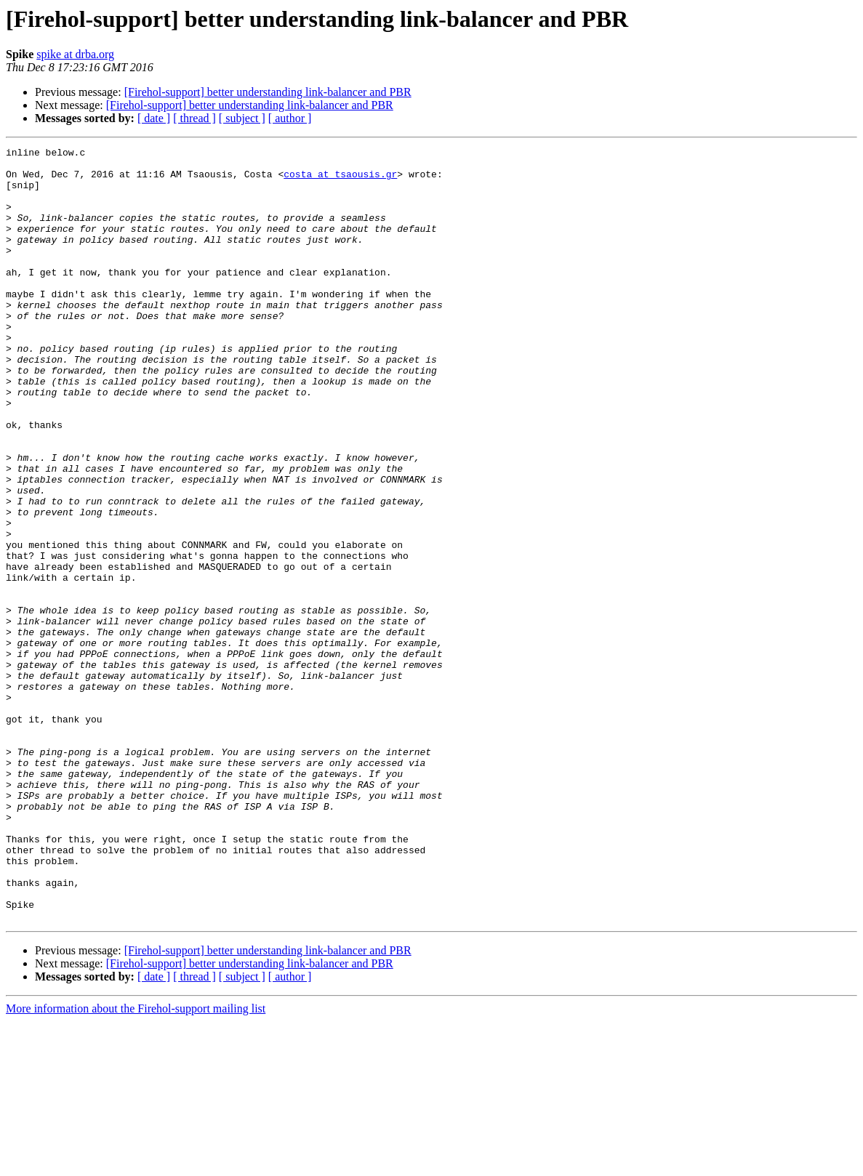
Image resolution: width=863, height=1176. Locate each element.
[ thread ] (194, 118)
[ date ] (153, 118)
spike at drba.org (75, 54)
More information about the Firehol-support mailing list (135, 1163)
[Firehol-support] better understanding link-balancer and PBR (268, 92)
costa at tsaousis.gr (340, 180)
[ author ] (290, 118)
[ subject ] (242, 118)
